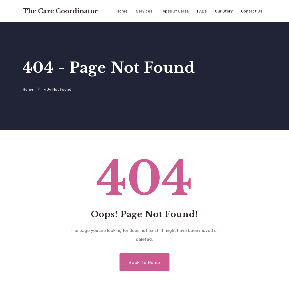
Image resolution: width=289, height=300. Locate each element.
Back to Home (144, 262)
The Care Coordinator (60, 11)
